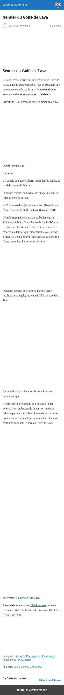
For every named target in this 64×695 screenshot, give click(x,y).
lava (32, 667)
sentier (38, 667)
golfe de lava (22, 667)
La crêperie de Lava (28, 597)
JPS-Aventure (38, 605)
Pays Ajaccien (33, 656)
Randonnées (48, 656)
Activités (20, 656)
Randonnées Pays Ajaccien (17, 659)
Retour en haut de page (50, 680)
